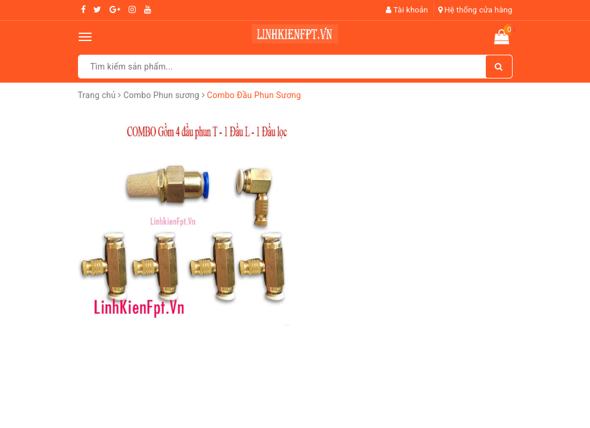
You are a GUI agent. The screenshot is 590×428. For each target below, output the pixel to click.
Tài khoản (407, 9)
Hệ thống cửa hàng (475, 9)
